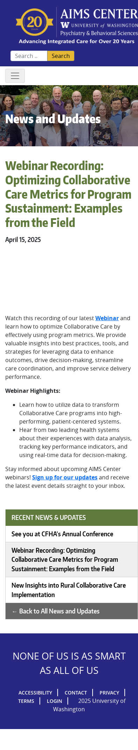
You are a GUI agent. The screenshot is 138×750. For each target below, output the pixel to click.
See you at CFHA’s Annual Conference (62, 534)
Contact (76, 692)
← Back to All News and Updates (56, 611)
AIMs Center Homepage (77, 26)
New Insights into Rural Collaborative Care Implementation (69, 589)
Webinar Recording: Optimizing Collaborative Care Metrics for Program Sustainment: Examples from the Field (65, 559)
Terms (26, 701)
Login (54, 701)
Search (61, 56)
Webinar (107, 318)
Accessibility (35, 692)
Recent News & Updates (49, 517)
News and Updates (53, 118)
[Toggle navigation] (15, 76)
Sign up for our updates (64, 477)
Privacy (109, 692)
